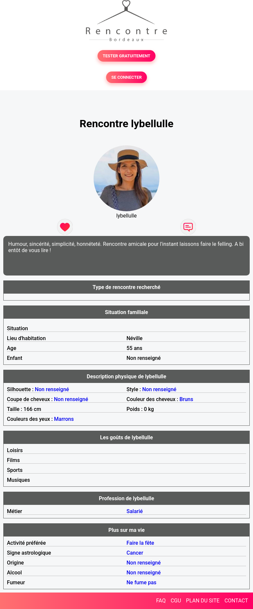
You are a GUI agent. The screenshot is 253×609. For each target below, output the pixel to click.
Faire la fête (140, 543)
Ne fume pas (141, 582)
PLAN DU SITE (203, 600)
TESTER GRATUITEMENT (127, 55)
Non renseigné (52, 389)
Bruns (186, 399)
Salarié (134, 511)
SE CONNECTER (126, 77)
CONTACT (236, 600)
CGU (176, 600)
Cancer (134, 553)
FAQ (161, 600)
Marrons (64, 419)
